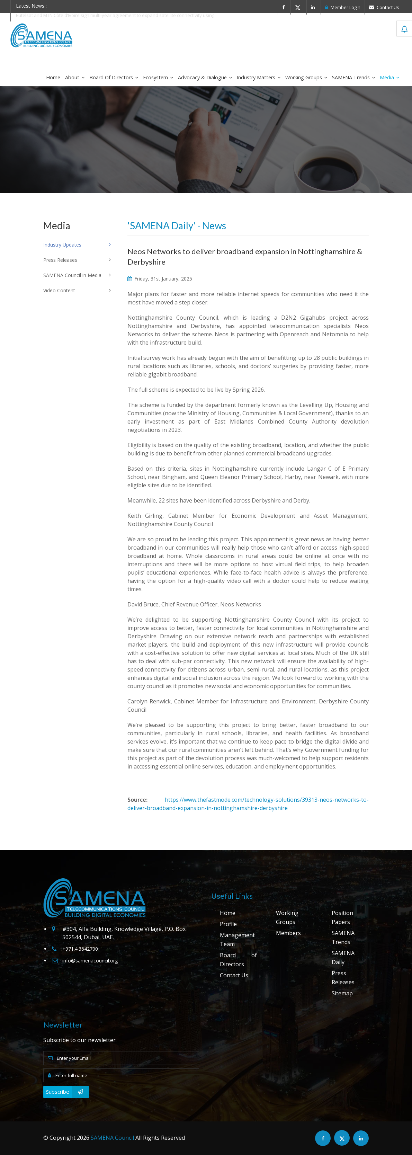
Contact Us (384, 7)
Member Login (342, 7)
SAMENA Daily (343, 957)
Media (389, 77)
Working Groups (306, 77)
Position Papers (342, 917)
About (74, 77)
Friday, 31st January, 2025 (159, 278)
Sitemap (342, 993)
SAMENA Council (112, 1137)
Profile (228, 924)
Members (288, 933)
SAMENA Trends (353, 77)
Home (53, 77)
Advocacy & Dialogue (205, 77)
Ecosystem (158, 77)
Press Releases (343, 977)
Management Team (237, 939)
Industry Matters (258, 77)
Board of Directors (113, 77)
